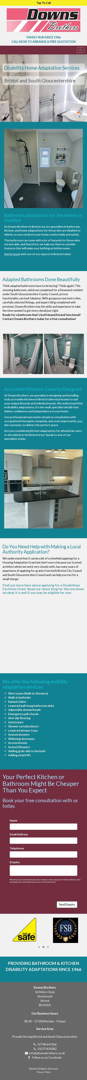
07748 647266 (47, 1050)
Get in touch (22, 234)
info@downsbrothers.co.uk (47, 1059)
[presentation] (36, 885)
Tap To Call (43, 3)
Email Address (22, 835)
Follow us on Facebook (44, 1063)
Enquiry (19, 859)
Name (18, 823)
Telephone (21, 847)
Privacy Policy (43, 1072)
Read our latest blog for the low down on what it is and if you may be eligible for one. (43, 591)
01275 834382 (47, 1055)
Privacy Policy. (49, 876)
